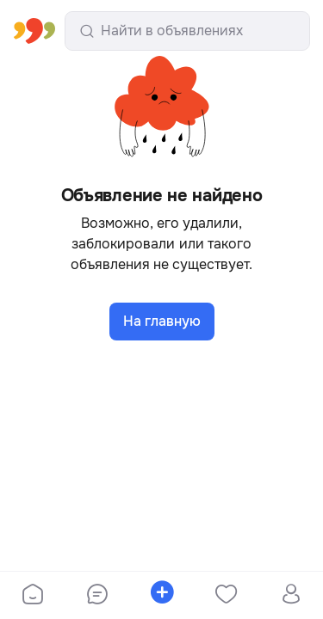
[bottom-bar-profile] (290, 596)
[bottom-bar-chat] (97, 596)
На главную (162, 321)
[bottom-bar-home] (33, 596)
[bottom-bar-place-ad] (161, 596)
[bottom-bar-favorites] (226, 596)
